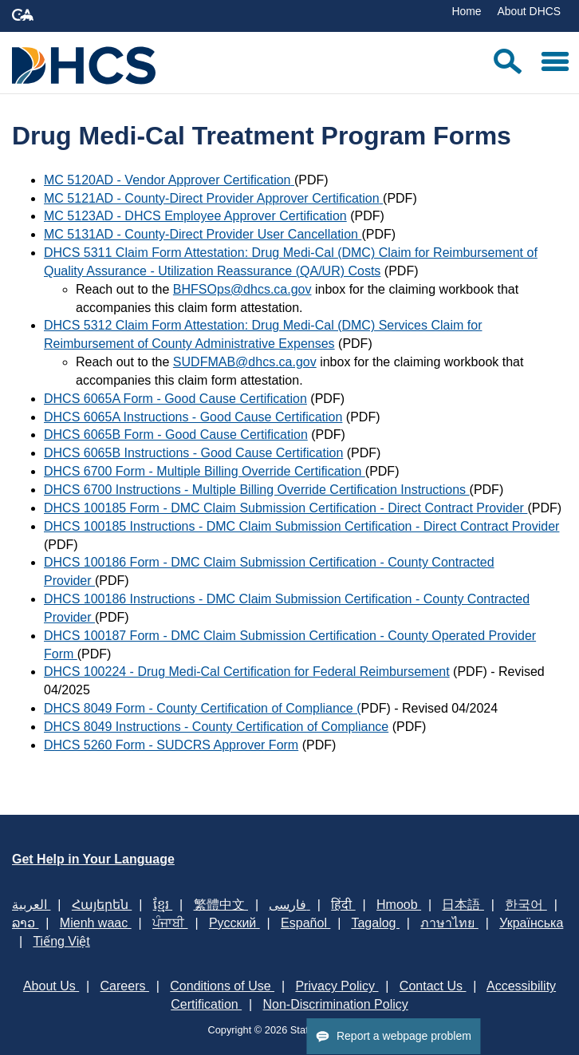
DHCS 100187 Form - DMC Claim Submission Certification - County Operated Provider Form (290, 645)
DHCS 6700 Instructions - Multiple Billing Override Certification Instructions (257, 489)
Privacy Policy (336, 986)
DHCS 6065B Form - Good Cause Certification (176, 434)
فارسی (289, 904)
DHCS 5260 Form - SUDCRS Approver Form (171, 745)
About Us (51, 986)
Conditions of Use (222, 986)
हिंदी (343, 904)
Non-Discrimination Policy (335, 1004)
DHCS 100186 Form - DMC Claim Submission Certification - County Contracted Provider (269, 571)
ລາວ (25, 923)
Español (305, 923)
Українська (531, 923)
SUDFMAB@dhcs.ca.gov (245, 362)
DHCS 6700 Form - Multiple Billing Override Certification (204, 471)
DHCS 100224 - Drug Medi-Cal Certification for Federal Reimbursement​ (247, 671)
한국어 (525, 904)
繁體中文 (221, 904)
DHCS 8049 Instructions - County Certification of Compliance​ (216, 726)
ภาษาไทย (449, 923)
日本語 (462, 904)
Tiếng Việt (61, 941)
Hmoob (398, 904)
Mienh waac (96, 923)
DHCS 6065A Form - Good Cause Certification (175, 398)
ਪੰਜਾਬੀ (169, 923)
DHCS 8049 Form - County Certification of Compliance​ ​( (202, 708)
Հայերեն (102, 904)
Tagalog (375, 923)
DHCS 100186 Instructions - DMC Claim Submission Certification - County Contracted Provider (287, 608)
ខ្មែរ (162, 904)
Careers (124, 986)
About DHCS (529, 11)
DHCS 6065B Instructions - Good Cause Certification (193, 453)
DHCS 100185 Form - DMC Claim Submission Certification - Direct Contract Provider (285, 508)
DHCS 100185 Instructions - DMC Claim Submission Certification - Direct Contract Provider (301, 526)
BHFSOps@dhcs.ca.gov (242, 289)
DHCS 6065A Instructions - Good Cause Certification (193, 417)
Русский (234, 923)
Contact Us (433, 986)
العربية (31, 904)
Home (466, 11)
